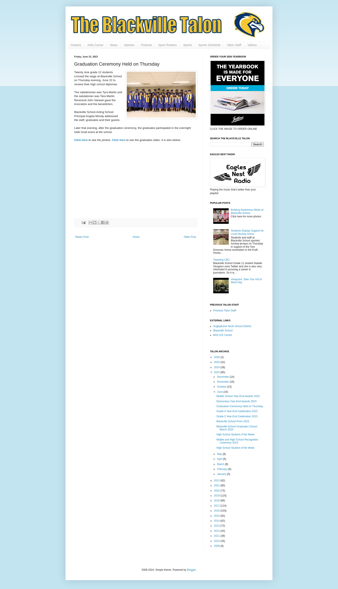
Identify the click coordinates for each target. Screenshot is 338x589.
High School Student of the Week (235, 434)
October (222, 386)
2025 (217, 362)
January (222, 474)
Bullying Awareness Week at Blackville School (247, 211)
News (113, 45)
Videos (252, 45)
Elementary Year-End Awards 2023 (236, 401)
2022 (217, 480)
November (223, 381)
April (220, 459)
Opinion (129, 45)
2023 (217, 372)
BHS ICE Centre (222, 335)
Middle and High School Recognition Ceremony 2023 (237, 441)
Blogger (191, 569)
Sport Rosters (167, 45)
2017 (217, 505)
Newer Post (82, 236)
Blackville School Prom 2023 (232, 421)
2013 (217, 525)
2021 (217, 485)
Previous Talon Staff (224, 310)
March (221, 464)
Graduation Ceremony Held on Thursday (239, 406)
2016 (217, 510)
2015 (217, 515)
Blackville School (223, 330)
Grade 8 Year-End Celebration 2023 (237, 411)
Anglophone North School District (232, 326)
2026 (217, 357)
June (220, 391)
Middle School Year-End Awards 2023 (238, 396)
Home (136, 236)
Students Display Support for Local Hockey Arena (247, 232)
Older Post (190, 236)
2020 (217, 490)
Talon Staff (234, 45)
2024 (217, 367)
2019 (217, 495)
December (223, 376)
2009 (217, 545)
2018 (217, 500)
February (222, 469)
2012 (217, 530)
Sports (187, 45)
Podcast (146, 45)
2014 (217, 520)
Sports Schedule (209, 45)
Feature (76, 45)
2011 (217, 535)
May (220, 454)
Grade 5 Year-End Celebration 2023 (237, 416)
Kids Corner (95, 45)
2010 (217, 541)
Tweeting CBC (221, 259)
